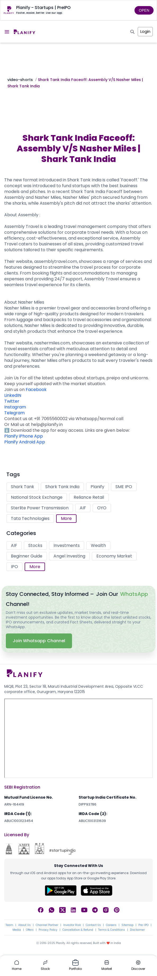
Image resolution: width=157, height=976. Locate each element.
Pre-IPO (143, 925)
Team (9, 925)
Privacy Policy (48, 930)
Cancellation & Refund (77, 930)
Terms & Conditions (111, 930)
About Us (24, 925)
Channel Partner (47, 925)
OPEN (144, 10)
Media (16, 930)
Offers (30, 930)
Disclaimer (137, 930)
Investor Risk (72, 925)
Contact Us (93, 925)
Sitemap (127, 925)
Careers (111, 925)
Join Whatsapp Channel (39, 641)
